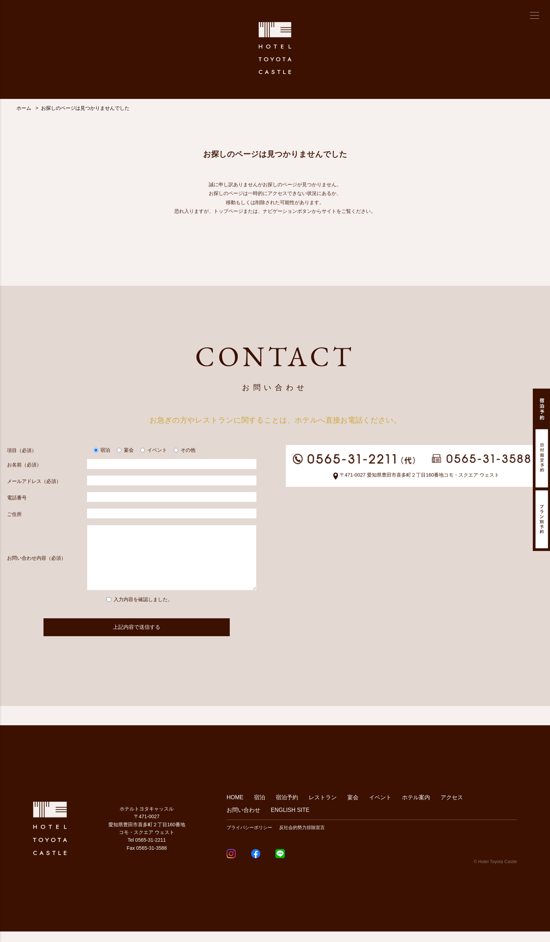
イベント (380, 808)
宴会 (352, 808)
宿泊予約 (287, 808)
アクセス (452, 808)
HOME (235, 808)
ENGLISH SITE (290, 820)
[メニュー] (534, 15)
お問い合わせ (243, 820)
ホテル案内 (416, 808)
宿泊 (259, 808)
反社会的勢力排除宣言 (302, 838)
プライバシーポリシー (249, 838)
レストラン (323, 808)
